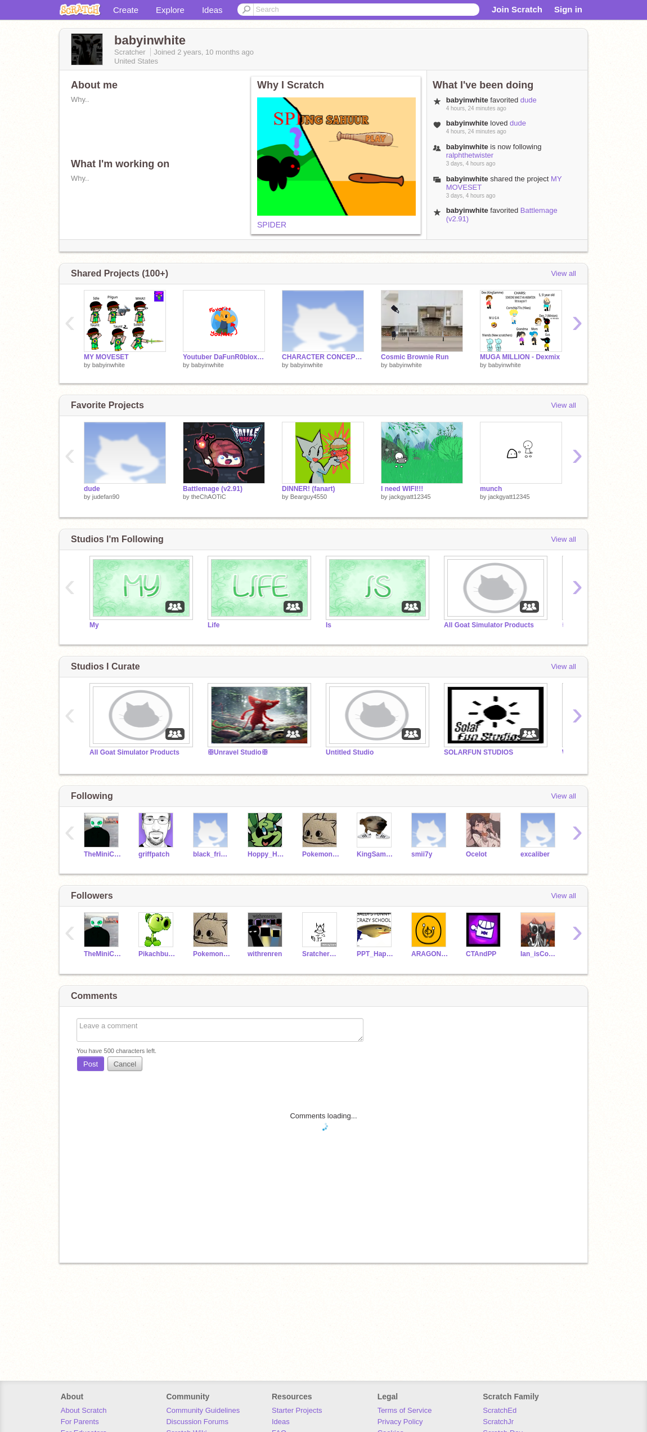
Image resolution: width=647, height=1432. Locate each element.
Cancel (125, 1064)
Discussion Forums (197, 1421)
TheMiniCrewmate (103, 854)
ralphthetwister (470, 155)
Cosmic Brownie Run (415, 357)
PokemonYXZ (321, 854)
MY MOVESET (106, 357)
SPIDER (271, 224)
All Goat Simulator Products (489, 625)
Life (213, 625)
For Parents (80, 1421)
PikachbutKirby (157, 954)
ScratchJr (498, 1421)
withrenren (265, 954)
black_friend (212, 854)
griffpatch (153, 854)
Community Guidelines (203, 1410)
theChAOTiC (208, 496)
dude (528, 100)
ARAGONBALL (430, 954)
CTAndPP (481, 954)
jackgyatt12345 (410, 496)
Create (125, 10)
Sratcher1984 (321, 954)
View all (563, 273)
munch (491, 489)
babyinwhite (108, 365)
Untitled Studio (350, 752)
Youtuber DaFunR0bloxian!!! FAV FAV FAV (224, 357)
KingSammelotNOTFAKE (375, 854)
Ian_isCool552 (539, 954)
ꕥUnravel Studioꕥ (238, 752)
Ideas (212, 10)
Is (328, 625)
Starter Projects (297, 1410)
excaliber (535, 854)
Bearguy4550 (308, 496)
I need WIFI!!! (402, 489)
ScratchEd (499, 1410)
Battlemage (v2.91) (212, 489)
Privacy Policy (400, 1421)
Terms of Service (405, 1410)
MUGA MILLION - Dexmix (520, 357)
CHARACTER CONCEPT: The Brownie (323, 357)
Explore (170, 10)
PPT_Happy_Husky (375, 954)
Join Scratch (517, 9)
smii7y (421, 854)
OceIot (476, 854)
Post (90, 1064)
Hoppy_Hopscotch (266, 854)
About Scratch (84, 1410)
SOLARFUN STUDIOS (478, 752)
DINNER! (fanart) (308, 489)
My (94, 625)
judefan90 (105, 496)
